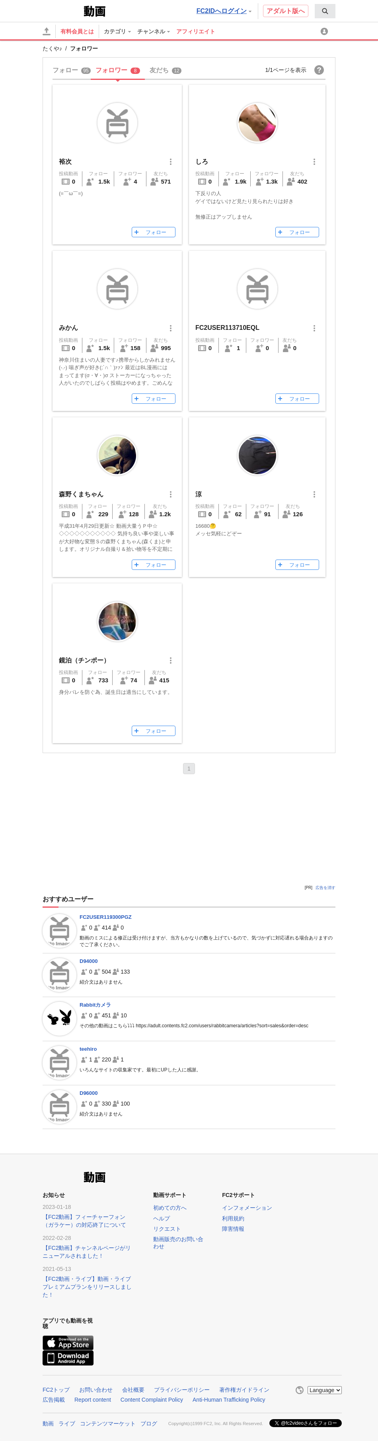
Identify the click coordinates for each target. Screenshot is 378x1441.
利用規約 (233, 1218)
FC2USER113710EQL (227, 327)
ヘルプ (161, 1218)
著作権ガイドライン (244, 1390)
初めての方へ (170, 1208)
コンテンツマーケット (108, 1423)
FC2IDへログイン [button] (224, 11)
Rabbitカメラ (95, 1005)
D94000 (89, 961)
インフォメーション (247, 1208)
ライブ (66, 1423)
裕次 (65, 161)
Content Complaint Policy (152, 1399)
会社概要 (133, 1390)
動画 (48, 1423)
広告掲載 (54, 1399)
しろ (201, 161)
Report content (92, 1399)
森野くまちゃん (81, 494)
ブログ (148, 1423)
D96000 (89, 1093)
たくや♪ (52, 48)
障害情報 (233, 1229)
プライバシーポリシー (182, 1390)
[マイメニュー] (325, 31)
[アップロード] (47, 31)
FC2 (62, 10)
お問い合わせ (96, 1390)
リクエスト (167, 1229)
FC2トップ (56, 1390)
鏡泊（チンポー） (84, 660)
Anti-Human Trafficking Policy (229, 1399)
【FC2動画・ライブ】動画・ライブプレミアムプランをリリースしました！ (87, 1287)
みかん (68, 327)
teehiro (88, 1049)
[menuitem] (325, 11)
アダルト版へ (286, 11)
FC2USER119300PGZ (106, 917)
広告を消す (325, 887)
